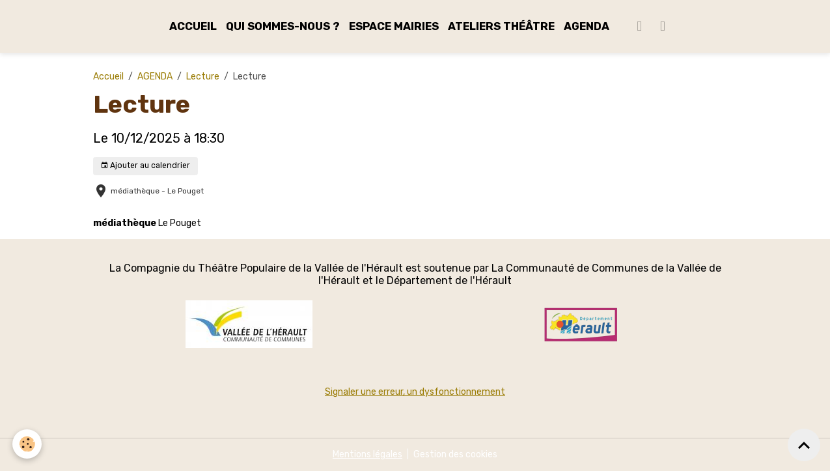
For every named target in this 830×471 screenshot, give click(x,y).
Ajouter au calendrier (145, 166)
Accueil (108, 76)
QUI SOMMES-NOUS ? (283, 26)
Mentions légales (367, 454)
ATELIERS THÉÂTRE (501, 26)
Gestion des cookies (455, 454)
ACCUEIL (193, 26)
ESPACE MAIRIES (394, 26)
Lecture (202, 76)
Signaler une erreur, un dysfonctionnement (415, 391)
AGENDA (586, 26)
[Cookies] (27, 444)
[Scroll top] (804, 445)
